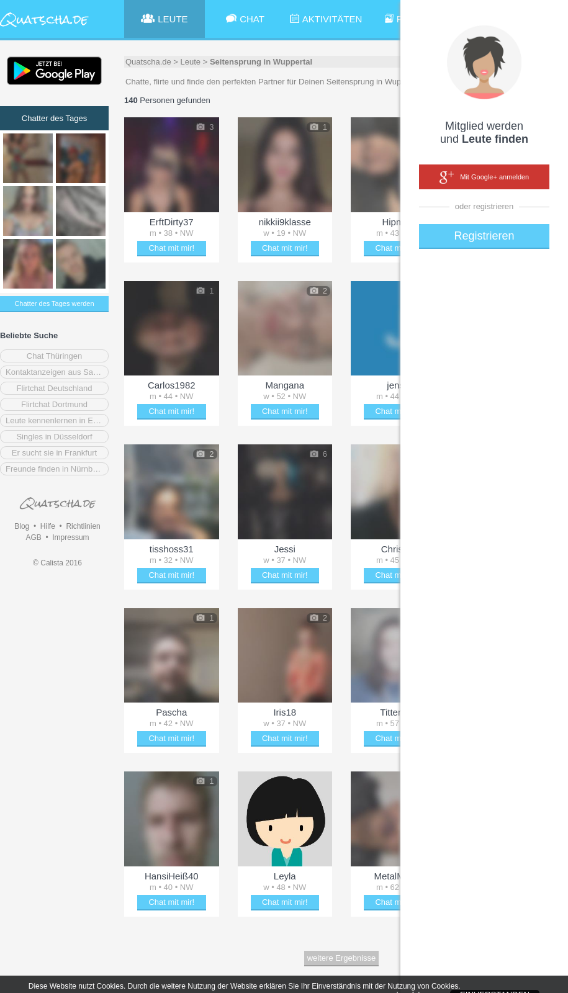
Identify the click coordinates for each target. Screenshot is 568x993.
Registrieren (484, 236)
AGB (33, 537)
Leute (191, 61)
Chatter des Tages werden (54, 303)
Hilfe (47, 526)
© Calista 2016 (57, 563)
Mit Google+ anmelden (484, 177)
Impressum (70, 537)
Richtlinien (83, 526)
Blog (21, 526)
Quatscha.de (148, 61)
